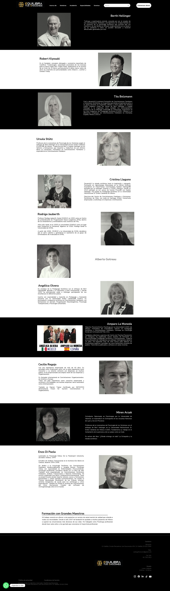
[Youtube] (150, 576)
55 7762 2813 (146, 557)
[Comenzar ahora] (143, 5)
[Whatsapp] (149, 574)
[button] (53, 5)
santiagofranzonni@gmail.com (142, 552)
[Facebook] (139, 576)
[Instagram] (134, 576)
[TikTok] (146, 576)
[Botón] (30, 4)
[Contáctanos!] (6, 585)
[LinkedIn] (142, 576)
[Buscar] (114, 5)
